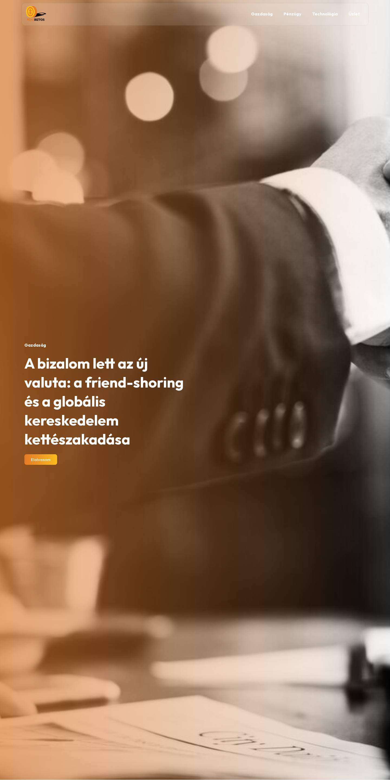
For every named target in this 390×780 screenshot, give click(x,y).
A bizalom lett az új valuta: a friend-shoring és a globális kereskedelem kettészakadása (104, 401)
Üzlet (354, 14)
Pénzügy (292, 14)
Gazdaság (262, 14)
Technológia (325, 14)
